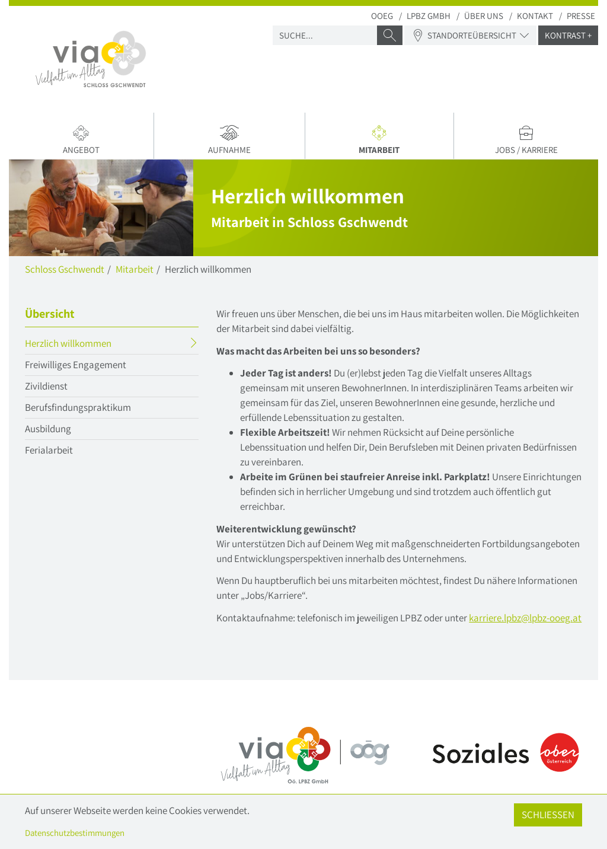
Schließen (548, 814)
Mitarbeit (382, 142)
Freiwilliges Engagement (75, 364)
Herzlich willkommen (91, 345)
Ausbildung (48, 428)
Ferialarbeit (49, 450)
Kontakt (535, 15)
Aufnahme (229, 140)
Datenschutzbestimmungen (74, 832)
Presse (581, 15)
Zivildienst (46, 385)
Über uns (483, 15)
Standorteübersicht (470, 35)
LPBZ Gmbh (429, 15)
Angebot (81, 140)
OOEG (382, 15)
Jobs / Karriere (526, 140)
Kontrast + (568, 35)
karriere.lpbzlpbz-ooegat (525, 617)
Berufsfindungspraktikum (78, 407)
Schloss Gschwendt (64, 269)
